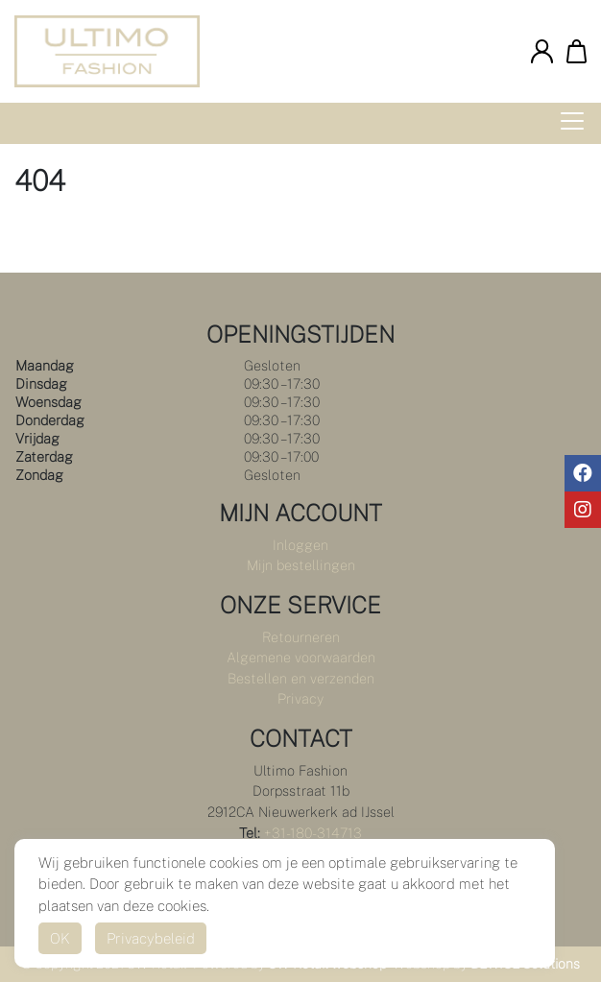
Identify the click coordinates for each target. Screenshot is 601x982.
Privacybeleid (151, 938)
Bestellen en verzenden (301, 678)
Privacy (300, 698)
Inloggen (300, 545)
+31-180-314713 (313, 833)
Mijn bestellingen (301, 565)
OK (60, 938)
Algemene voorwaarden (301, 657)
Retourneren (301, 637)
